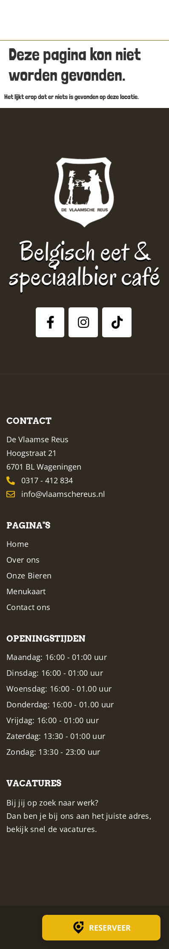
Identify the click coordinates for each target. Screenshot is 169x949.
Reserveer (101, 927)
